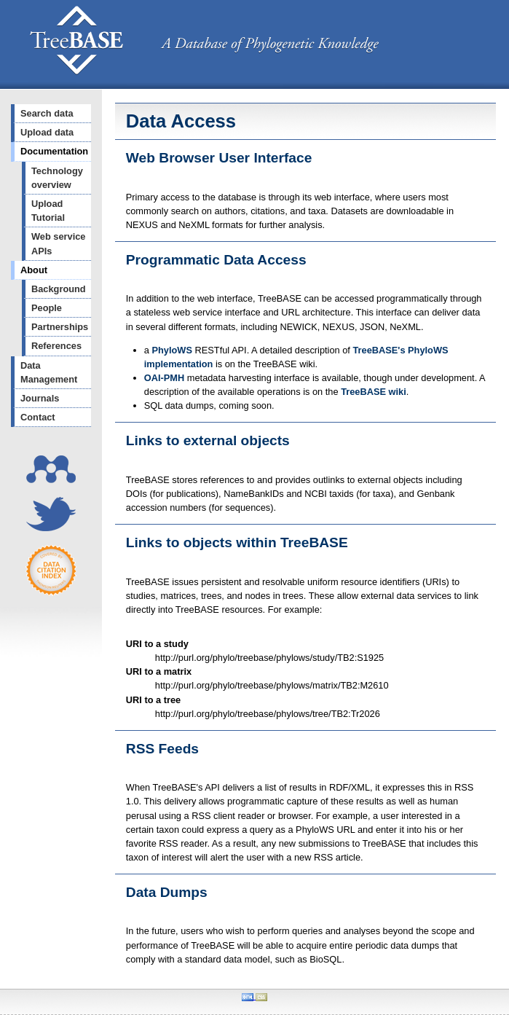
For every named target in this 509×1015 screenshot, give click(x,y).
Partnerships (59, 326)
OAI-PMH (164, 377)
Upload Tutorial (48, 210)
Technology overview (57, 177)
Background (58, 288)
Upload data (47, 132)
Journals (39, 398)
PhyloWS (171, 350)
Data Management (48, 372)
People (46, 307)
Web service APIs (58, 243)
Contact (37, 417)
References (56, 345)
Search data (47, 113)
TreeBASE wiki (373, 391)
